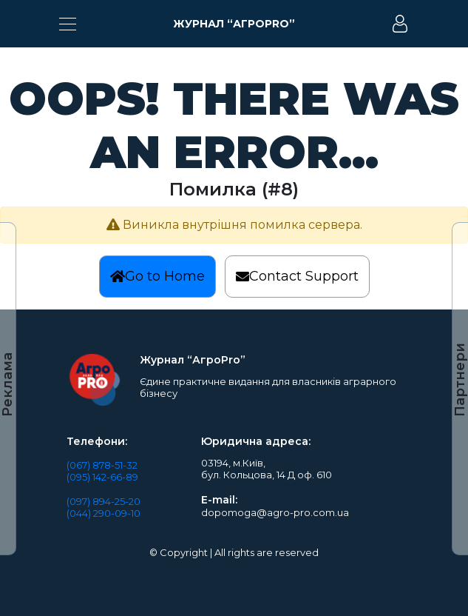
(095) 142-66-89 (102, 477)
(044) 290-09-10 (103, 513)
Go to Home (157, 276)
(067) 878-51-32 (102, 465)
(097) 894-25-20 (103, 501)
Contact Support (297, 276)
